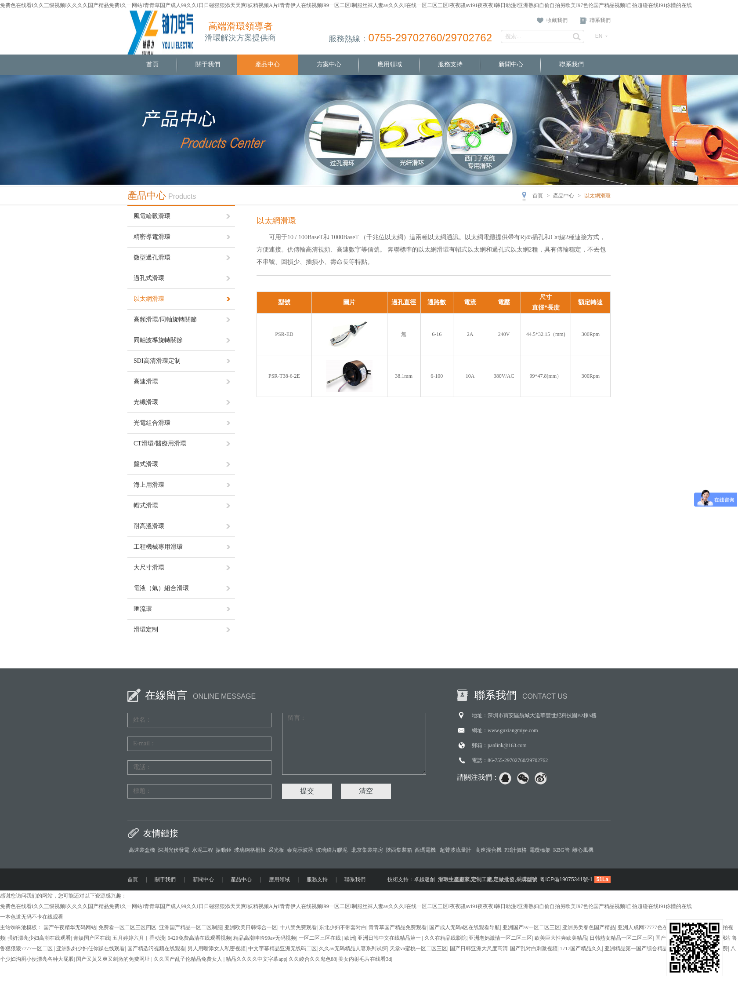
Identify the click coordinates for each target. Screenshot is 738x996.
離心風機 (582, 850)
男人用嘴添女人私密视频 (217, 948)
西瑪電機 (426, 850)
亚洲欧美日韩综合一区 (250, 927)
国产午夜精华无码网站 (69, 927)
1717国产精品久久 (581, 948)
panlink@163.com (507, 745)
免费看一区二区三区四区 (127, 927)
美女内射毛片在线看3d (364, 959)
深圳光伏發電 (173, 850)
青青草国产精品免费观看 (398, 927)
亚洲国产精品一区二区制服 (190, 927)
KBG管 (561, 850)
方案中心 (329, 64)
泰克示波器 (300, 850)
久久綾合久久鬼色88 (312, 959)
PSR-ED (284, 334)
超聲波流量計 (456, 850)
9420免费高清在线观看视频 (199, 938)
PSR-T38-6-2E (284, 376)
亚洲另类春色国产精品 (588, 927)
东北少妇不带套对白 (342, 927)
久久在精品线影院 (445, 938)
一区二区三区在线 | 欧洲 (327, 938)
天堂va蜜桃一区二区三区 (418, 948)
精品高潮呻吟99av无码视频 (264, 938)
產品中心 (267, 64)
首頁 (152, 64)
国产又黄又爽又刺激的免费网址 (113, 959)
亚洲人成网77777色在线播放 (651, 927)
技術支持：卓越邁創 (411, 879)
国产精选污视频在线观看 (156, 948)
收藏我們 (557, 20)
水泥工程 (202, 850)
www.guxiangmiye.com (513, 730)
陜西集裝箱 (399, 850)
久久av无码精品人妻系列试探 (353, 948)
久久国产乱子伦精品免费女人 (189, 959)
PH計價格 (515, 850)
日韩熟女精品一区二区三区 (621, 938)
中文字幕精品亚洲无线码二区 (282, 948)
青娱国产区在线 (91, 938)
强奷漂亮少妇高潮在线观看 (39, 938)
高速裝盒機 (142, 850)
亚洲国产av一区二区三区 (531, 927)
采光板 (276, 850)
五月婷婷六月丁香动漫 (138, 938)
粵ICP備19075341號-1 (566, 879)
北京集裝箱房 (367, 850)
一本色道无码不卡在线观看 (31, 917)
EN (599, 36)
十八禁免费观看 (298, 927)
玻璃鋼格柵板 (250, 850)
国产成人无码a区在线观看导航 (464, 927)
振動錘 (224, 850)
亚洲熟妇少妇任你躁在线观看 (90, 948)
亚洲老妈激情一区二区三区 (500, 938)
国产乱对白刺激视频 (533, 948)
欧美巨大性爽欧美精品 (561, 938)
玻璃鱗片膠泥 (332, 850)
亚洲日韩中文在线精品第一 (390, 938)
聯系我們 (600, 20)
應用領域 (389, 64)
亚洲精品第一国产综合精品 (636, 948)
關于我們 (207, 64)
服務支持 (450, 64)
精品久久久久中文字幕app (256, 959)
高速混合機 (488, 850)
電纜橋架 (539, 850)
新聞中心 (511, 64)
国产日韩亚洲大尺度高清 (479, 948)
